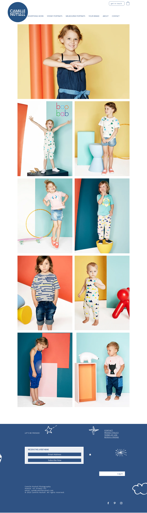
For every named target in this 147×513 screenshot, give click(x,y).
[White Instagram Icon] (121, 503)
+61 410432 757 (39, 488)
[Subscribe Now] (54, 460)
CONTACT (108, 430)
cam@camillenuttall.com (42, 490)
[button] (128, 3)
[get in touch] (116, 3)
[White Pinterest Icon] (114, 503)
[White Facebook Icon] (108, 503)
